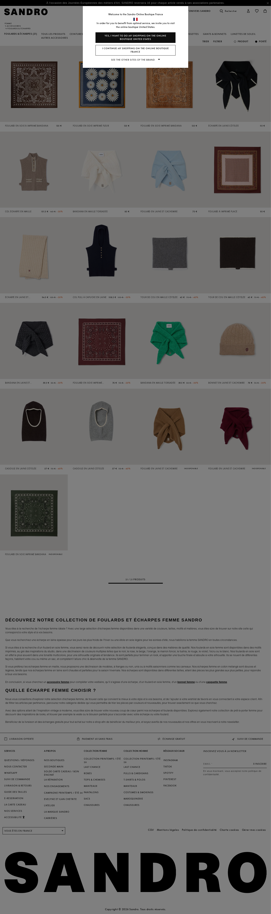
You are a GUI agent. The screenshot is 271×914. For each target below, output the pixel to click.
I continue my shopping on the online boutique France (135, 50)
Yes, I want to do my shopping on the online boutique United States (135, 37)
